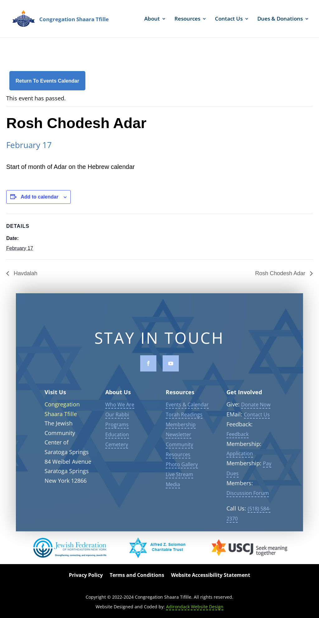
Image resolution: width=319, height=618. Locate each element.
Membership (181, 432)
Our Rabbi (117, 422)
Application (239, 461)
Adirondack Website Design (194, 607)
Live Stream (179, 482)
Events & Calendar (187, 412)
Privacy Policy (86, 575)
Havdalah (24, 273)
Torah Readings (184, 422)
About (152, 19)
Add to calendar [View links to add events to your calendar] (39, 196)
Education (117, 442)
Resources (187, 19)
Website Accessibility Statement (210, 575)
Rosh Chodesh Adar (281, 273)
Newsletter (178, 442)
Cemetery (116, 452)
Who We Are (119, 412)
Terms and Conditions (137, 575)
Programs (117, 432)
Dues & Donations (280, 19)
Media (173, 492)
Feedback (237, 441)
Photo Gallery (182, 472)
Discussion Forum (247, 500)
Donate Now (255, 412)
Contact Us (229, 19)
